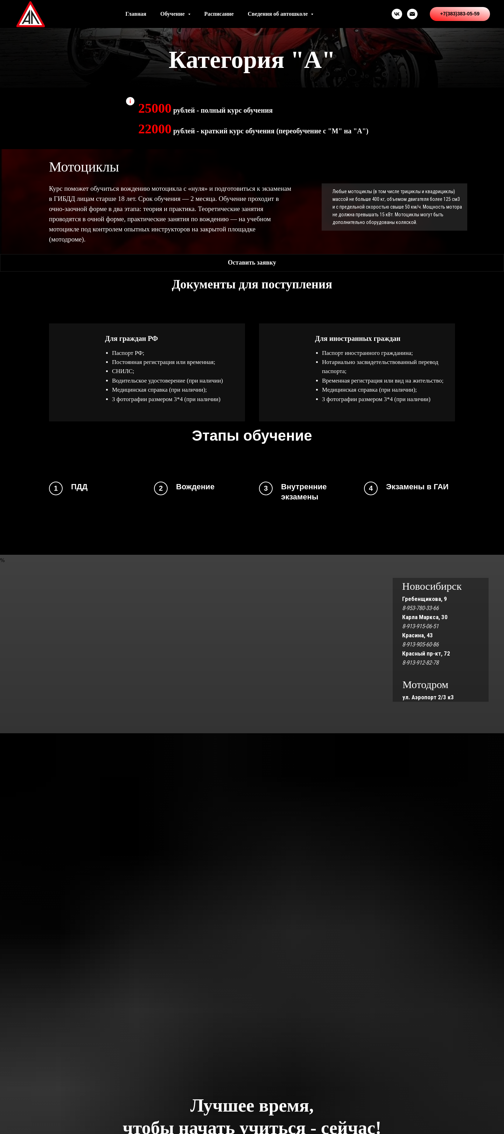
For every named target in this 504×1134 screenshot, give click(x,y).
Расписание (219, 14)
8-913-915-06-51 (420, 626)
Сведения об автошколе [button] (278, 14)
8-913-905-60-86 (420, 644)
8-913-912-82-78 (420, 662)
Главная (135, 14)
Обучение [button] (173, 14)
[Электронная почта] (412, 14)
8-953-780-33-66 (420, 607)
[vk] (397, 14)
